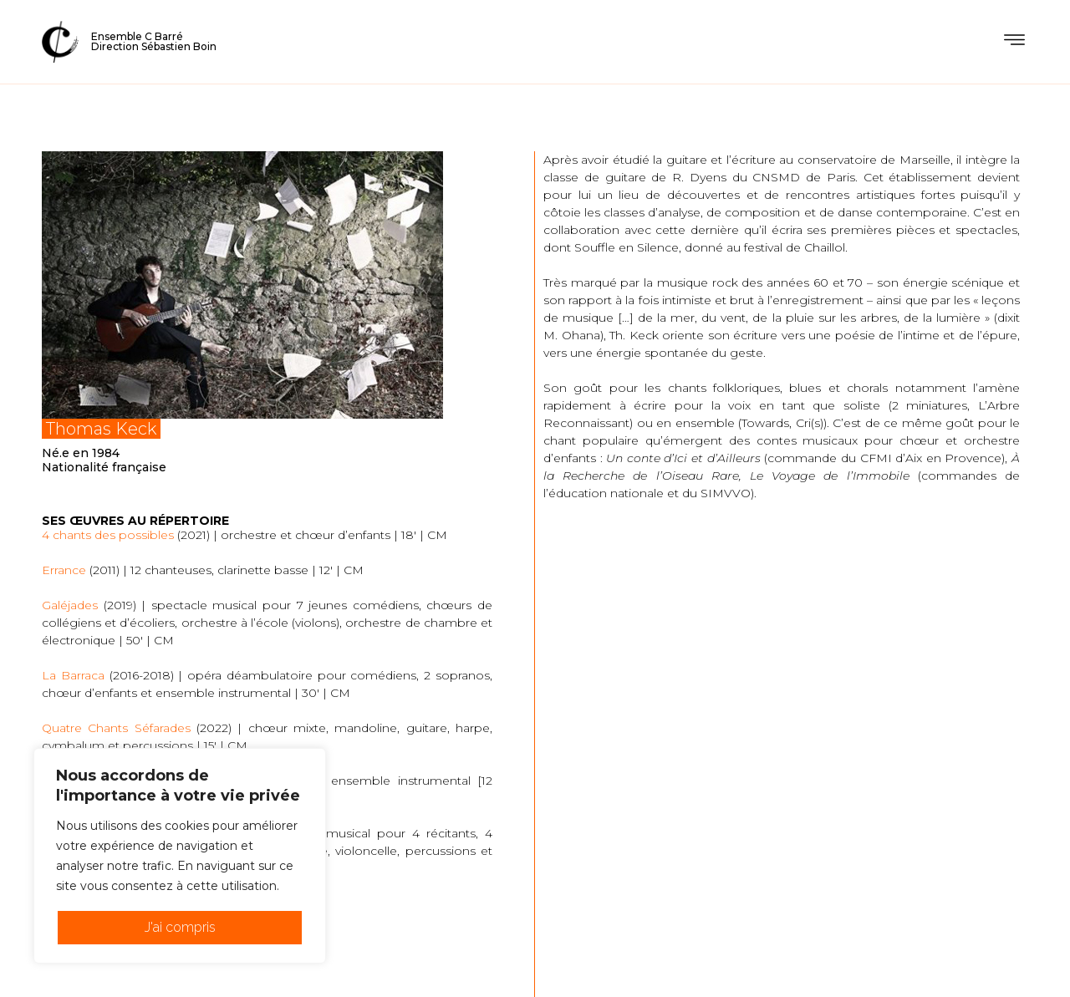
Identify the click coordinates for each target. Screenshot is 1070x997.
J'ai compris (180, 927)
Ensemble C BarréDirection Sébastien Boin (154, 41)
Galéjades (70, 605)
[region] (179, 856)
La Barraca (73, 675)
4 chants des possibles (108, 534)
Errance (64, 569)
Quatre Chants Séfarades (116, 727)
